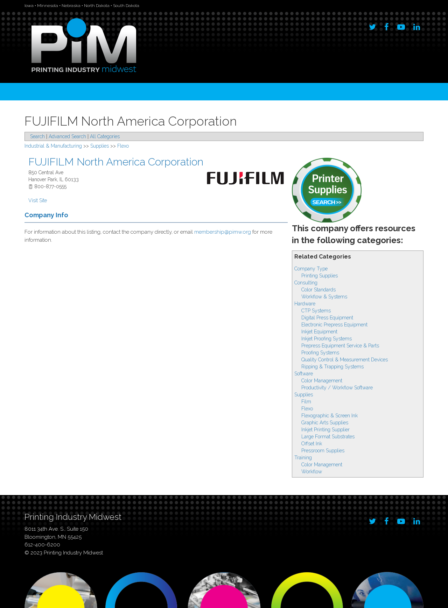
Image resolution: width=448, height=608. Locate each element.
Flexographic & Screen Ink (329, 415)
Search (37, 136)
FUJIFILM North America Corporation (115, 162)
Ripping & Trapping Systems (332, 366)
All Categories (105, 136)
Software (303, 373)
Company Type (311, 268)
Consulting (305, 282)
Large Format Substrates (328, 436)
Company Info (46, 215)
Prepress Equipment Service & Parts (340, 345)
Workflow (311, 471)
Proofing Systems (320, 352)
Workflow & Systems (324, 296)
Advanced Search (67, 136)
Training (303, 457)
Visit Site (37, 200)
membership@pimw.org (222, 232)
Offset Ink (311, 443)
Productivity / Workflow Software (337, 387)
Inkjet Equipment (319, 331)
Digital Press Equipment (327, 317)
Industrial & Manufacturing (53, 146)
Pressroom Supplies (322, 450)
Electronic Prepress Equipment (334, 324)
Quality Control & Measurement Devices (344, 359)
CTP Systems (316, 310)
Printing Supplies (319, 275)
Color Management (321, 380)
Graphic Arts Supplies (324, 422)
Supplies (303, 394)
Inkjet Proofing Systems (326, 338)
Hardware (304, 303)
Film (306, 401)
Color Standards (318, 289)
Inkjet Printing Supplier (325, 429)
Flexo (307, 408)
